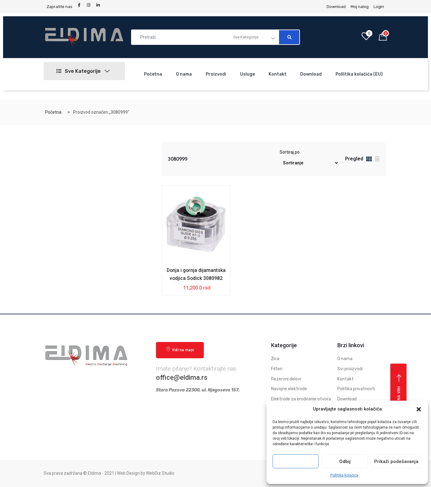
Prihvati (295, 461)
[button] (419, 409)
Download (311, 74)
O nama (184, 74)
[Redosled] (309, 163)
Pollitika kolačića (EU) (359, 74)
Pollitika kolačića (344, 475)
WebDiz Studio (160, 473)
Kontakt (277, 74)
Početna (153, 74)
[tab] (369, 160)
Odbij (345, 461)
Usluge (247, 74)
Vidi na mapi (180, 349)
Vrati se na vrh (399, 396)
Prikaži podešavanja (396, 461)
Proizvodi (216, 74)
